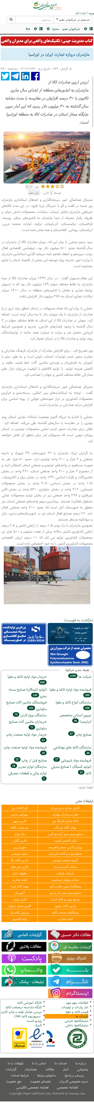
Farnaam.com (77, 1093)
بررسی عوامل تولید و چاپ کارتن (21, 1011)
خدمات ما (60, 1063)
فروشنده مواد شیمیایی (72, 760)
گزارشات (11, 1069)
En (28, 28)
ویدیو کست (34, 1020)
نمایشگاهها (76, 1020)
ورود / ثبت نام (85, 13)
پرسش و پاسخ (74, 1075)
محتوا (55, 28)
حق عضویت (14, 1081)
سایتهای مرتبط (46, 1075)
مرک (37, 1025)
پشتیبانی (82, 1069)
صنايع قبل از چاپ (30, 760)
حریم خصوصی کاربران (73, 1081)
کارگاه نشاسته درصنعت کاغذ (23, 1007)
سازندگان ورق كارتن (30, 714)
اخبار (66, 1069)
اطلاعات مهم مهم (77, 1002)
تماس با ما (39, 1063)
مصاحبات (31, 1069)
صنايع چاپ (79, 734)
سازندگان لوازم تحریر (29, 766)
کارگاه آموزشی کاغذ (29, 1002)
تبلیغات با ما (16, 1063)
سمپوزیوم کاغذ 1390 (28, 1016)
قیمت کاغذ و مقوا (76, 1011)
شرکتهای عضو (71, 28)
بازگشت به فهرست (78, 619)
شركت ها (79, 676)
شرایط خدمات (20, 1075)
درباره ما (80, 1063)
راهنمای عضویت (40, 1081)
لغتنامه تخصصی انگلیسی (32, 1087)
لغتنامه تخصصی (67, 1087)
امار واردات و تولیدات (74, 1007)
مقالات (49, 1069)
